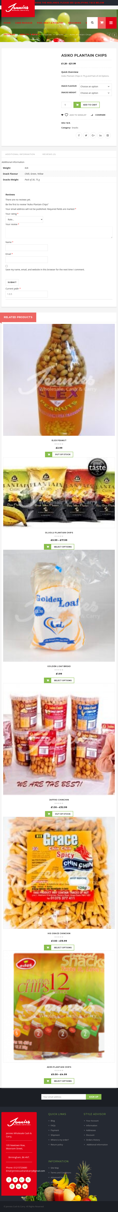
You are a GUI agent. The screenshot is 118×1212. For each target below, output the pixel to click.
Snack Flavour (69, 86)
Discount (90, 1135)
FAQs (53, 1125)
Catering (9, 34)
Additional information (20, 154)
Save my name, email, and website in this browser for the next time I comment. (45, 269)
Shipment (55, 1135)
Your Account (92, 1120)
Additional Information (97, 1144)
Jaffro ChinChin (59, 800)
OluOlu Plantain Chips (59, 532)
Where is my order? (60, 1139)
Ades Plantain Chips (59, 1067)
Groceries (74, 23)
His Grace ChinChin (59, 933)
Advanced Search (59, 1177)
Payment (55, 1130)
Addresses (91, 1130)
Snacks (75, 127)
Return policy (57, 1144)
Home (7, 23)
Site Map (55, 1167)
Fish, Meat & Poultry (50, 23)
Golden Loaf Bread (59, 666)
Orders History (93, 1139)
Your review (12, 224)
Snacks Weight (68, 92)
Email (9, 253)
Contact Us (56, 1187)
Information (91, 1125)
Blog (53, 1120)
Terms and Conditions (61, 1172)
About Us (55, 1182)
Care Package (23, 23)
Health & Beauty (30, 34)
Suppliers (55, 1191)
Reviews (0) (49, 154)
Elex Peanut (59, 440)
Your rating (12, 213)
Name (9, 242)
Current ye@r (13, 288)
